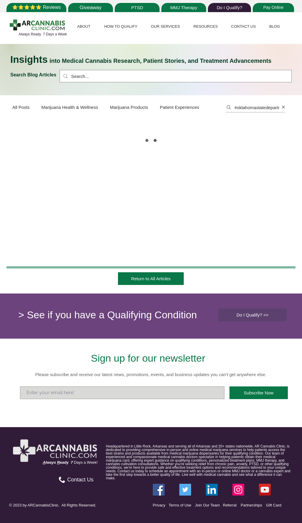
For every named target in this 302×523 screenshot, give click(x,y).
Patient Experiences (179, 107)
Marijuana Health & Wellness (69, 107)
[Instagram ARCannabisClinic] (238, 490)
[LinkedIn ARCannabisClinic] (212, 490)
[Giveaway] (90, 7)
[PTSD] (137, 7)
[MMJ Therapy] (183, 7)
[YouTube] (265, 490)
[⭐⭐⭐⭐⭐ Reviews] (36, 7)
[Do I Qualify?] (229, 7)
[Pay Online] (273, 7)
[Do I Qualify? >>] (252, 315)
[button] (83, 26)
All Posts (20, 107)
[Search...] (175, 76)
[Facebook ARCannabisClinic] (159, 490)
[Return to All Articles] (151, 278)
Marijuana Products (129, 107)
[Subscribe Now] (258, 392)
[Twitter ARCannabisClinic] (185, 490)
